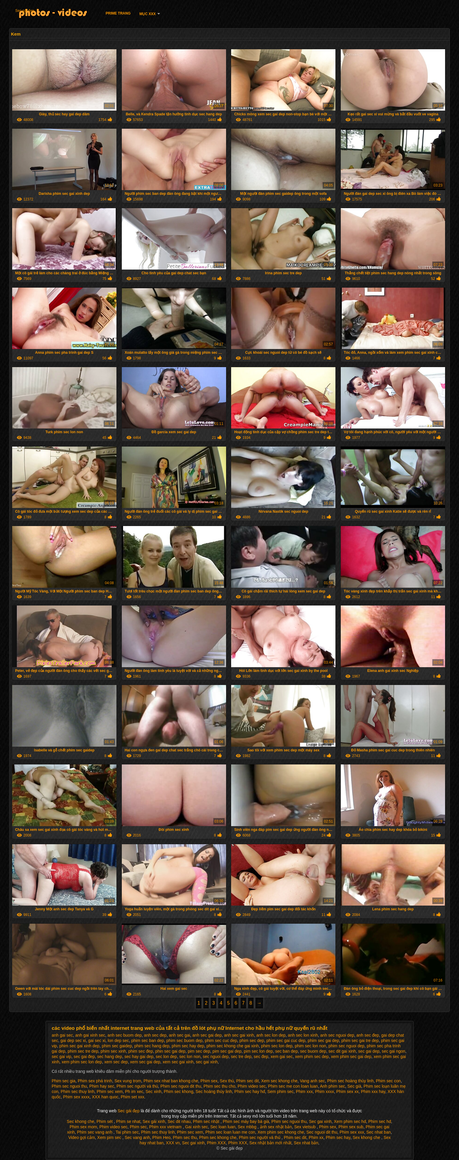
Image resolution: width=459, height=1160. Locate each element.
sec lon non (190, 1056)
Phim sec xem (110, 1091)
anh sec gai (179, 1035)
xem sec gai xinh (178, 1061)
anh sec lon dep (271, 1035)
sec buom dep (313, 1051)
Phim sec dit (247, 1080)
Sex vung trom (127, 1080)
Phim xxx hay (373, 1091)
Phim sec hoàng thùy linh (350, 1080)
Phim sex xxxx (76, 1096)
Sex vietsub (305, 1126)
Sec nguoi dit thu (321, 1132)
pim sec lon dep (258, 1051)
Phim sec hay (338, 1137)
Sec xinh (153, 1091)
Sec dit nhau (179, 1121)
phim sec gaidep (117, 1045)
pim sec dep (199, 1051)
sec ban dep (286, 1051)
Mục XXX (147, 14)
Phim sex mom (83, 1126)
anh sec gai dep (207, 1035)
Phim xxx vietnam (166, 1126)
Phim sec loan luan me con (230, 1132)
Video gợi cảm (81, 1137)
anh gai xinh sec (90, 1035)
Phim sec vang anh (95, 1132)
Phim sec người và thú (137, 1086)
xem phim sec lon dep (82, 1061)
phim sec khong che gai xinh (233, 1045)
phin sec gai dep (170, 1051)
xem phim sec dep (312, 1056)
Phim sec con (388, 1080)
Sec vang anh (137, 1137)
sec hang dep (109, 1056)
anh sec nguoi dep (337, 1035)
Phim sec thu (185, 1137)
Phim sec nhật (206, 1121)
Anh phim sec (332, 1086)
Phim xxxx (324, 1091)
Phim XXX (216, 1142)
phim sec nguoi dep (346, 1045)
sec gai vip (61, 1056)
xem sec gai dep (145, 1061)
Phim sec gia (64, 1080)
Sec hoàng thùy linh (214, 1091)
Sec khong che (80, 1121)
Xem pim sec (109, 1137)
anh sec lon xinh (303, 1035)
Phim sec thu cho (219, 1086)
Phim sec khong (178, 1091)
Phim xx (316, 1137)
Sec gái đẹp (24, 11)
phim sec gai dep (323, 1040)
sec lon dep (166, 1056)
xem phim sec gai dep (351, 1056)
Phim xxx (304, 1091)
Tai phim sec (127, 1132)
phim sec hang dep (151, 1045)
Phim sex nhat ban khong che (170, 1080)
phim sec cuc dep (221, 1040)
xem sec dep (116, 1061)
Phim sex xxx (352, 1132)
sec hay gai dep (138, 1056)
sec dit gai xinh (342, 1051)
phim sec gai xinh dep (79, 1045)
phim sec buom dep (184, 1040)
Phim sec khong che (217, 1137)
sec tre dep (241, 1056)
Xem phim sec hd (350, 1121)
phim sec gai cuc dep (286, 1040)
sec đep (261, 1056)
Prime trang (117, 13)
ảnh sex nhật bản (276, 1126)
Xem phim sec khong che (281, 1132)
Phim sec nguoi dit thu (180, 1086)
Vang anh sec (312, 1080)
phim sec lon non (310, 1045)
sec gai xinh (207, 1061)
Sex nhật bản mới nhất (271, 1142)
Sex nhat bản (306, 1142)
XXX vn (173, 1142)
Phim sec (138, 1126)
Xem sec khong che (279, 1080)
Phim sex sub (350, 1126)
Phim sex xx (347, 1091)
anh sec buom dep (125, 1035)
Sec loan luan (223, 1126)
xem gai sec (282, 1056)
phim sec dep (251, 1040)
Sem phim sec (280, 1091)
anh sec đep (367, 1035)
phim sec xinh (113, 1051)
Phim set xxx (132, 1096)
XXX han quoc (105, 1096)
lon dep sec (118, 1040)
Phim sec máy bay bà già (246, 1121)
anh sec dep (155, 1035)
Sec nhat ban (378, 1132)
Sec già (354, 1086)
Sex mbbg (248, 1126)
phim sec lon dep (276, 1045)
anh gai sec (62, 1035)
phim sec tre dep (83, 1051)
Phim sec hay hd (249, 1091)
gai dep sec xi (73, 1040)
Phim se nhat (128, 1121)
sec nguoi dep (215, 1056)
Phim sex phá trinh (95, 1080)
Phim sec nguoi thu (69, 1086)
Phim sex (208, 1080)
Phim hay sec (101, 1086)
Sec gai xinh (320, 1121)
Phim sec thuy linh (78, 1091)
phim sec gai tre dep (360, 1040)
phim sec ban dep (147, 1040)
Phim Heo (161, 1137)
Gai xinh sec (196, 1126)
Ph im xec (134, 1091)
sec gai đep (84, 1056)
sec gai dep (369, 1051)
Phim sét (105, 1121)
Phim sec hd (379, 1121)
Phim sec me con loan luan (293, 1086)
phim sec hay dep (188, 1045)
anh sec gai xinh (239, 1035)
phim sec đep (140, 1051)
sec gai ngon (393, 1051)
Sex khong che (367, 1137)
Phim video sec (252, 1086)
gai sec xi (96, 1040)
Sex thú (227, 1080)
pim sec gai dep (227, 1051)
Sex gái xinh (154, 1121)
